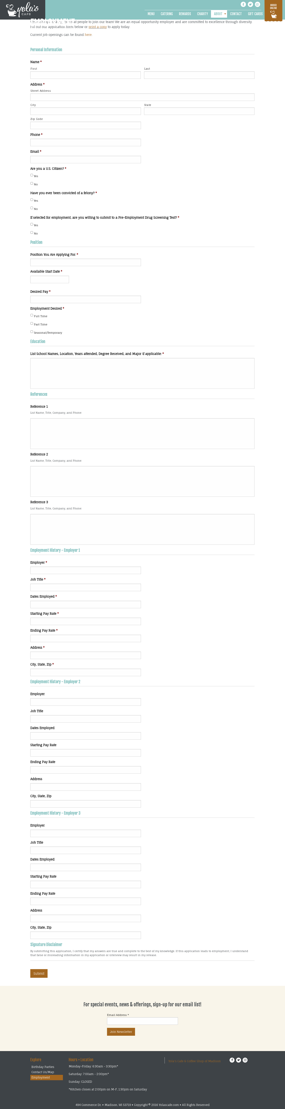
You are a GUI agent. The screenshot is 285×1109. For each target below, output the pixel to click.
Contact (236, 14)
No (36, 184)
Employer (38, 562)
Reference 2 (39, 454)
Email (35, 151)
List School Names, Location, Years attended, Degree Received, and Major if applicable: (97, 354)
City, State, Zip (42, 664)
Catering (167, 14)
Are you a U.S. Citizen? (48, 169)
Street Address (40, 90)
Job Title (38, 579)
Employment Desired (47, 308)
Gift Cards (255, 14)
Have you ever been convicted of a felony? (63, 193)
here (88, 35)
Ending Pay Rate (44, 630)
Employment (40, 1077)
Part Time (40, 324)
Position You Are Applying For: (54, 255)
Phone (36, 135)
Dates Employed (43, 596)
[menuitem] (151, 14)
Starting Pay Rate (44, 614)
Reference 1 (39, 406)
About (218, 14)
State (147, 104)
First (33, 68)
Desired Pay (40, 292)
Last (147, 68)
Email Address (118, 1015)
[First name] (85, 75)
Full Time (40, 316)
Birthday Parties (42, 1067)
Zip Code (36, 118)
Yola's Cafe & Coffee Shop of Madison (194, 1061)
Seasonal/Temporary (48, 332)
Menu (151, 14)
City (33, 104)
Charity (202, 14)
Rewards (185, 14)
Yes (36, 176)
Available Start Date (46, 271)
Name (36, 62)
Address (37, 84)
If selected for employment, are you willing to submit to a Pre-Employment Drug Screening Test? (104, 217)
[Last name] (199, 75)
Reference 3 (39, 502)
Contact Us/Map (42, 1072)
